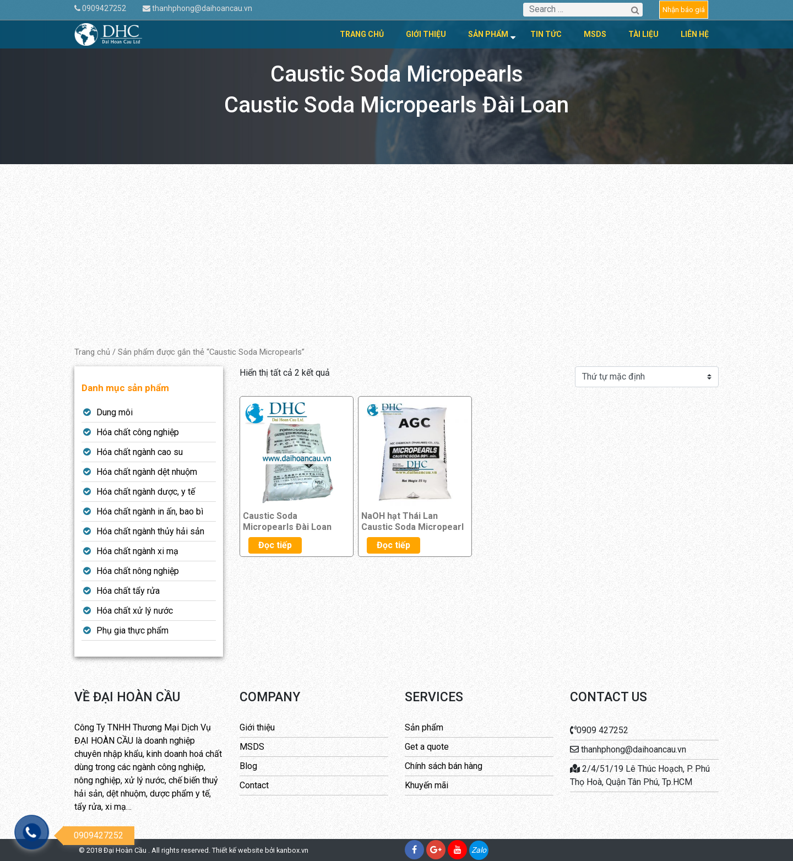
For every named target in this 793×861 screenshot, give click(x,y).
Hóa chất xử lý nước (134, 610)
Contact (254, 785)
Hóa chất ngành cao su (139, 452)
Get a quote (427, 746)
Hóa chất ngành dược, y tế (145, 491)
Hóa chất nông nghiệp (137, 571)
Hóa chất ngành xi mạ (137, 551)
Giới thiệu (426, 34)
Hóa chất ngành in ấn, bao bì (149, 511)
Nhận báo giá (683, 10)
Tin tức (546, 34)
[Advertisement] (396, 263)
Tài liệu (643, 34)
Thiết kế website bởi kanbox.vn (260, 850)
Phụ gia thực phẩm (132, 630)
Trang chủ (362, 34)
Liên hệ (695, 34)
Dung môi (114, 412)
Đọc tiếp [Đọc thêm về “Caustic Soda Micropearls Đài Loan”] (275, 545)
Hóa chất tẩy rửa (128, 591)
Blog (248, 766)
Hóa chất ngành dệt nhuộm (146, 472)
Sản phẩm (488, 34)
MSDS (595, 34)
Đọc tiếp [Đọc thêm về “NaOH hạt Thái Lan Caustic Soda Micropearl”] (393, 545)
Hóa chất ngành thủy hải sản (150, 531)
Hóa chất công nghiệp (137, 432)
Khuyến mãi (426, 785)
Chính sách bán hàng (443, 766)
